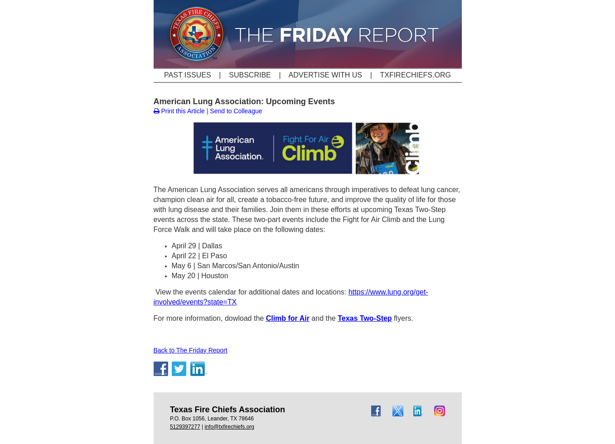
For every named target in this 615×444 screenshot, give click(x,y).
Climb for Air (288, 318)
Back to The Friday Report (191, 350)
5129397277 (185, 427)
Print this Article (179, 111)
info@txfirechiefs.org (229, 427)
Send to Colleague (236, 111)
